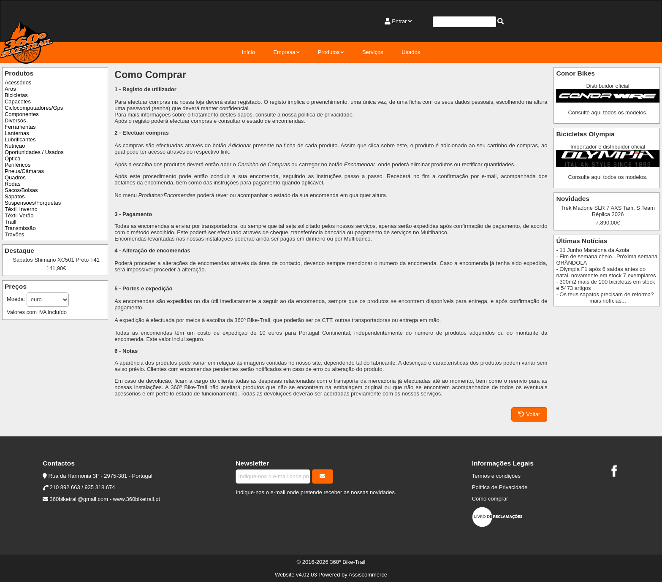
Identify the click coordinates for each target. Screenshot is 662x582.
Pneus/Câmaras (24, 171)
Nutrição (15, 146)
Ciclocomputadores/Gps (34, 108)
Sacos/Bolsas (21, 190)
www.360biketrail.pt (136, 499)
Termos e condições (496, 476)
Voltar (529, 414)
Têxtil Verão (19, 215)
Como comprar (490, 498)
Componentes (22, 114)
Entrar (399, 21)
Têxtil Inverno (21, 209)
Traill (10, 222)
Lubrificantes (20, 139)
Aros (10, 89)
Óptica (12, 158)
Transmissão (20, 228)
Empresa (284, 52)
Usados (411, 52)
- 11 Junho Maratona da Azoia (592, 250)
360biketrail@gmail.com (79, 499)
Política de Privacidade (500, 487)
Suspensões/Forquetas (33, 203)
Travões (14, 234)
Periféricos (17, 165)
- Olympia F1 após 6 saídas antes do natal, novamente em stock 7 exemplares (606, 272)
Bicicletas (16, 95)
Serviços (372, 52)
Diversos (15, 120)
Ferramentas (20, 127)
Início (248, 52)
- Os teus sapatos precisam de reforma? (605, 294)
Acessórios (18, 82)
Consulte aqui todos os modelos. (608, 112)
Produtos (329, 52)
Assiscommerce (368, 574)
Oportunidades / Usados (34, 152)
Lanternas (17, 133)
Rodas (12, 184)
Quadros (15, 177)
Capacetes (18, 101)
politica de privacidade (325, 114)
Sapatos (15, 196)
